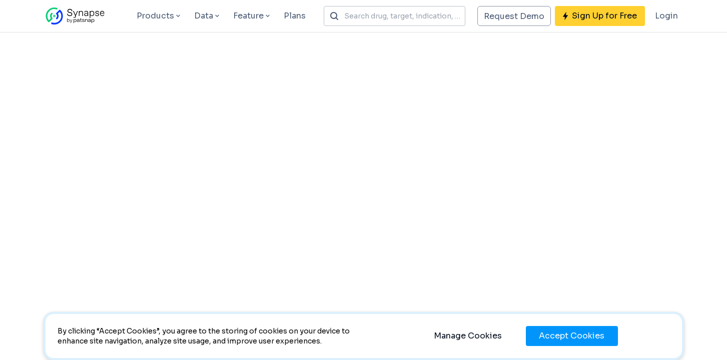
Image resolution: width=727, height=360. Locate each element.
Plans (295, 15)
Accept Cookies (571, 335)
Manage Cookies (468, 335)
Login (666, 15)
